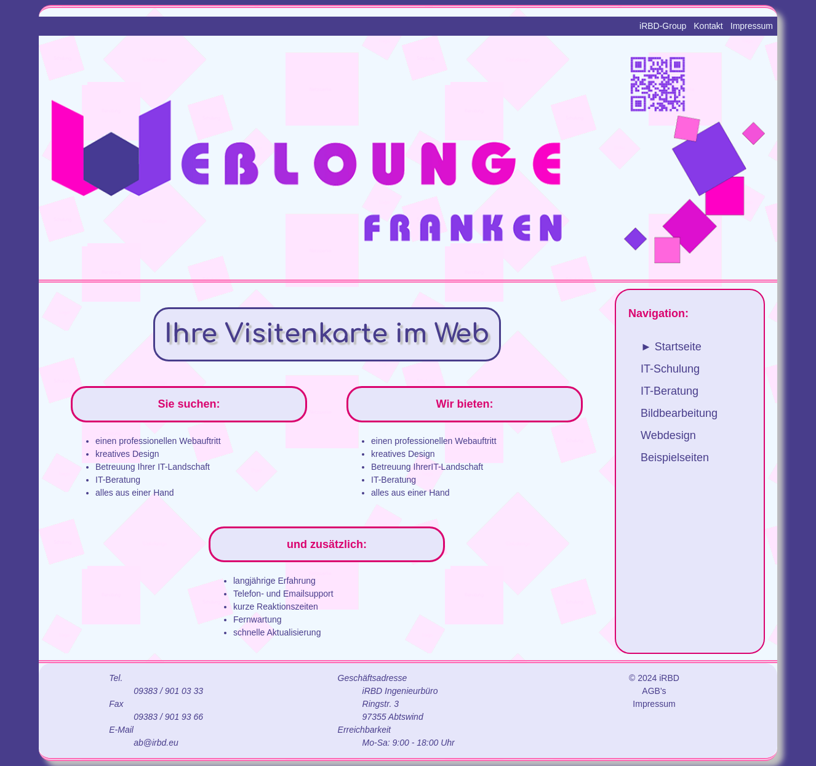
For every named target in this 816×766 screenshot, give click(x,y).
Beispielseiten (675, 457)
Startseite (678, 347)
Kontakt (708, 26)
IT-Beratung (669, 391)
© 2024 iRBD (654, 678)
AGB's (654, 691)
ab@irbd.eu (156, 743)
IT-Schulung (670, 369)
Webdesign (668, 435)
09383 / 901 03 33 (168, 691)
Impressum (751, 26)
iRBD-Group (662, 26)
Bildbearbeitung (679, 413)
